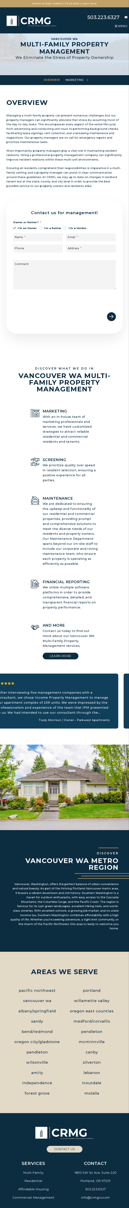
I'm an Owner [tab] (27, 228)
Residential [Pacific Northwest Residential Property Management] (33, 1181)
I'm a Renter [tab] (52, 228)
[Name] (38, 237)
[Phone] (38, 248)
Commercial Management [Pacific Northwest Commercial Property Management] (33, 1197)
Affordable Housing (33, 1189)
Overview (52, 80)
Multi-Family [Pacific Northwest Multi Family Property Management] (33, 1173)
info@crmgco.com (95, 1197)
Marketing (74, 80)
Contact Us (64, 1149)
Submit (111, 316)
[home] (31, 20)
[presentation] (90, 299)
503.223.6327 (103, 17)
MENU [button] (121, 26)
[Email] (91, 237)
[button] (123, 17)
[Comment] (64, 274)
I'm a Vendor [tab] (78, 228)
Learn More (60, 656)
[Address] (91, 248)
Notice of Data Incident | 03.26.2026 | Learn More (64, 3)
